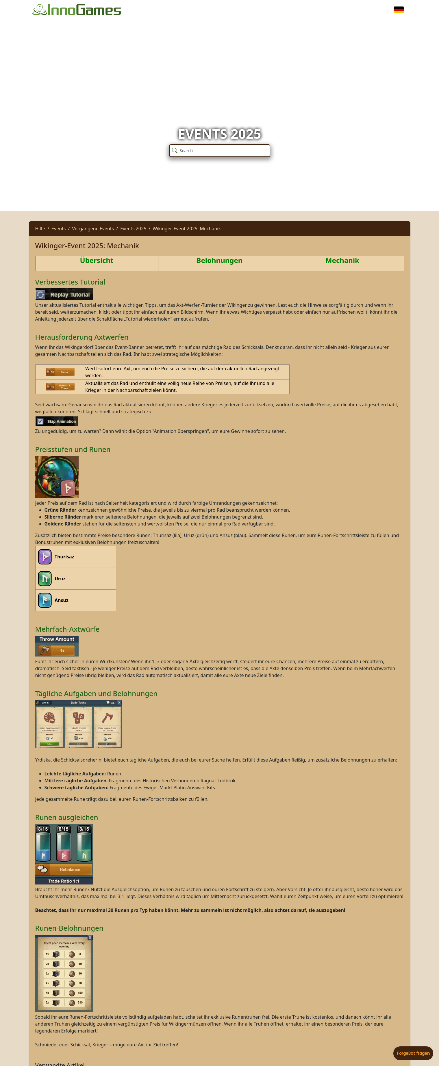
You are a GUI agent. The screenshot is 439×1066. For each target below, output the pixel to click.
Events (58, 228)
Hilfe (40, 228)
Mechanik (342, 260)
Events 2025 (133, 228)
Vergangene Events (93, 228)
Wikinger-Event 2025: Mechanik (187, 228)
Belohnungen (220, 260)
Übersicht (97, 260)
